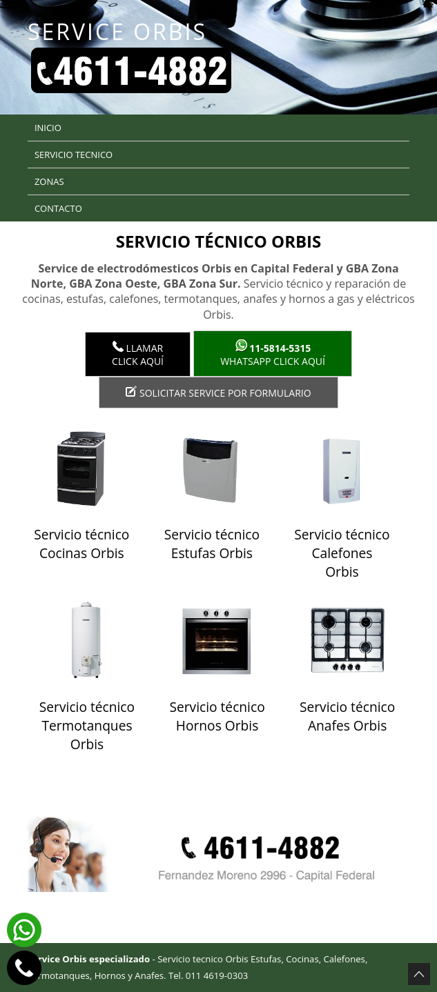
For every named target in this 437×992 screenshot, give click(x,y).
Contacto (58, 208)
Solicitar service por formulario (218, 392)
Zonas (49, 181)
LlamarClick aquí (138, 354)
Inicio (48, 127)
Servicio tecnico (74, 154)
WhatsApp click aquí (272, 353)
